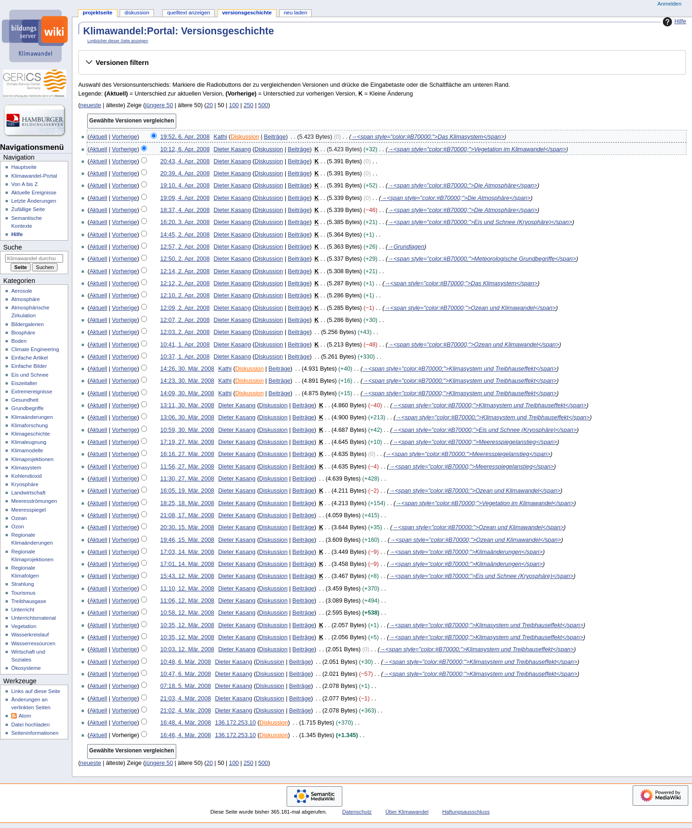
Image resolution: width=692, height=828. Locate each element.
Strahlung (22, 584)
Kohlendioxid (26, 476)
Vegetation (23, 626)
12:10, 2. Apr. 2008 (185, 295)
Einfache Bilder (29, 366)
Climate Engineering (35, 349)
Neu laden (295, 12)
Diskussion (245, 137)
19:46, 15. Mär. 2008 (187, 540)
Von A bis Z (24, 184)
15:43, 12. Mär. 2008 (187, 576)
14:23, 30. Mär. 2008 (187, 381)
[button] (381, 62)
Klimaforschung (29, 425)
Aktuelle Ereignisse (33, 192)
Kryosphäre (24, 484)
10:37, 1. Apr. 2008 (185, 356)
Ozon (17, 526)
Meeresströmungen (34, 501)
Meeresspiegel (28, 510)
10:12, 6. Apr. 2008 (185, 149)
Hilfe (673, 21)
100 (234, 105)
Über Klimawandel (407, 812)
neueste (90, 105)
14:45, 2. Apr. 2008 (185, 234)
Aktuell (98, 137)
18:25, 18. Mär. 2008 (187, 503)
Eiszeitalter (24, 383)
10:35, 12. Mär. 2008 (187, 625)
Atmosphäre (25, 299)
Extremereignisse (31, 391)
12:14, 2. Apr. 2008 (185, 271)
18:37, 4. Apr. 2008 (185, 210)
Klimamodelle (27, 450)
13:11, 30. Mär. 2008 (187, 405)
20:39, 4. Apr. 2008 (185, 173)
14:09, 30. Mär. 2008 (187, 393)
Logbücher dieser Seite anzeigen (117, 41)
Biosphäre (23, 332)
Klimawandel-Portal (34, 176)
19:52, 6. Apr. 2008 (185, 137)
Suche (12, 247)
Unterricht (22, 609)
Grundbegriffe (27, 408)
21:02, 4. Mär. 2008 (185, 710)
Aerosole (21, 291)
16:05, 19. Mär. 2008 (187, 491)
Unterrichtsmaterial (33, 618)
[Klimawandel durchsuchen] (34, 258)
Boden (18, 341)
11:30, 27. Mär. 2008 (187, 478)
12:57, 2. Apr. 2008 (185, 247)
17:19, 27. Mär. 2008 (187, 442)
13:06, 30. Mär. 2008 (187, 417)
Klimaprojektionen (32, 459)
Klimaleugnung (28, 442)
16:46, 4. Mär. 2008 (185, 735)
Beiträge (275, 137)
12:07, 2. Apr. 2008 (185, 320)
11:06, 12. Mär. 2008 (187, 600)
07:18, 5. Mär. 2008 (185, 686)
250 (248, 105)
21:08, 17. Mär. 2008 (187, 515)
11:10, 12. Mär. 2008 (187, 588)
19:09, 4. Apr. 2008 (185, 198)
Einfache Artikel (29, 357)
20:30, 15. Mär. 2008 (187, 527)
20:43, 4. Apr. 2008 (185, 161)
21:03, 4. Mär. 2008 (185, 698)
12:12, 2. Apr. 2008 (185, 283)
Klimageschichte (30, 433)
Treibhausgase (28, 601)
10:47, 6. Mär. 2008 (185, 674)
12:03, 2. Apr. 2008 (185, 332)
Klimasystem (26, 467)
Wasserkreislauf (30, 634)
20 (209, 105)
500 (263, 105)
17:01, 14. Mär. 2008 (187, 564)
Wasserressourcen (33, 643)
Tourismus (23, 593)
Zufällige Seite (28, 209)
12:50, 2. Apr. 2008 (185, 259)
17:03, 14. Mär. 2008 (187, 552)
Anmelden (670, 3)
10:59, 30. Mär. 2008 (187, 430)
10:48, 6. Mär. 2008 (185, 662)
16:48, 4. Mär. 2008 (185, 722)
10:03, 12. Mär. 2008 (187, 649)
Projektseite (97, 12)
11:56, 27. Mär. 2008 (187, 466)
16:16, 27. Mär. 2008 (187, 454)
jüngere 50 (159, 105)
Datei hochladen (30, 724)
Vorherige (124, 137)
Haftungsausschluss (465, 812)
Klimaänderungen (32, 417)
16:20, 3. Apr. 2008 (185, 222)
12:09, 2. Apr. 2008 (185, 308)
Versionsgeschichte (247, 12)
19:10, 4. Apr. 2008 (185, 185)
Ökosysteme (26, 668)
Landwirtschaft (28, 492)
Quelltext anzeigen (188, 12)
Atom (25, 716)
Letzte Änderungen (33, 201)
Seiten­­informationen (34, 733)
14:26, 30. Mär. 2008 (187, 369)
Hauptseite (24, 167)
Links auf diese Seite (35, 691)
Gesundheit (24, 400)
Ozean (19, 518)
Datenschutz (357, 812)
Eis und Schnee (29, 375)
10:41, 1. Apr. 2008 (185, 344)
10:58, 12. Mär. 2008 (187, 613)
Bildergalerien (27, 324)
